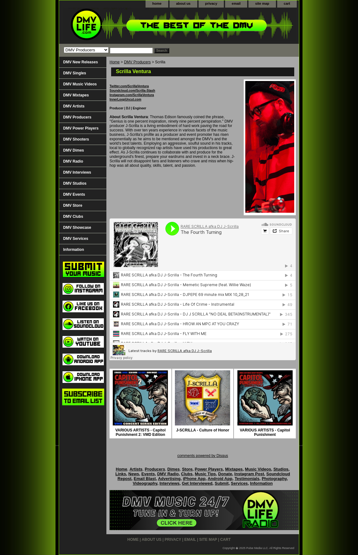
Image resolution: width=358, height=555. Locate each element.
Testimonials (247, 478)
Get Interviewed (197, 483)
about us (183, 3)
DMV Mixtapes (76, 95)
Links (120, 473)
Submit (222, 483)
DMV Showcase (77, 227)
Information (73, 249)
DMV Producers (137, 62)
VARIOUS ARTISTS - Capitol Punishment (265, 432)
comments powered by (202, 456)
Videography (145, 483)
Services (239, 483)
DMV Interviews (77, 172)
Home (115, 62)
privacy (211, 3)
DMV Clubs (73, 216)
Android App (220, 478)
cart (287, 3)
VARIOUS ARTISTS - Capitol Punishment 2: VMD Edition (140, 432)
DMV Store (72, 205)
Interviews (169, 483)
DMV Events (74, 194)
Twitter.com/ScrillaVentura (129, 86)
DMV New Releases (80, 62)
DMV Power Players (80, 128)
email (236, 3)
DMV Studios (75, 183)
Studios (281, 469)
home (156, 3)
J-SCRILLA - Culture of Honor (202, 430)
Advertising (169, 478)
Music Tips (205, 473)
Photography (274, 478)
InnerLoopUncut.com (125, 99)
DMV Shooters (76, 139)
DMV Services (75, 238)
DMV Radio (73, 161)
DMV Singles (74, 73)
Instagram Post (249, 473)
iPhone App (194, 478)
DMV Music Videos (80, 84)
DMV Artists (74, 106)
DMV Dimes (73, 150)
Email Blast (145, 478)
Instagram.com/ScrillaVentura (132, 95)
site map (262, 3)
